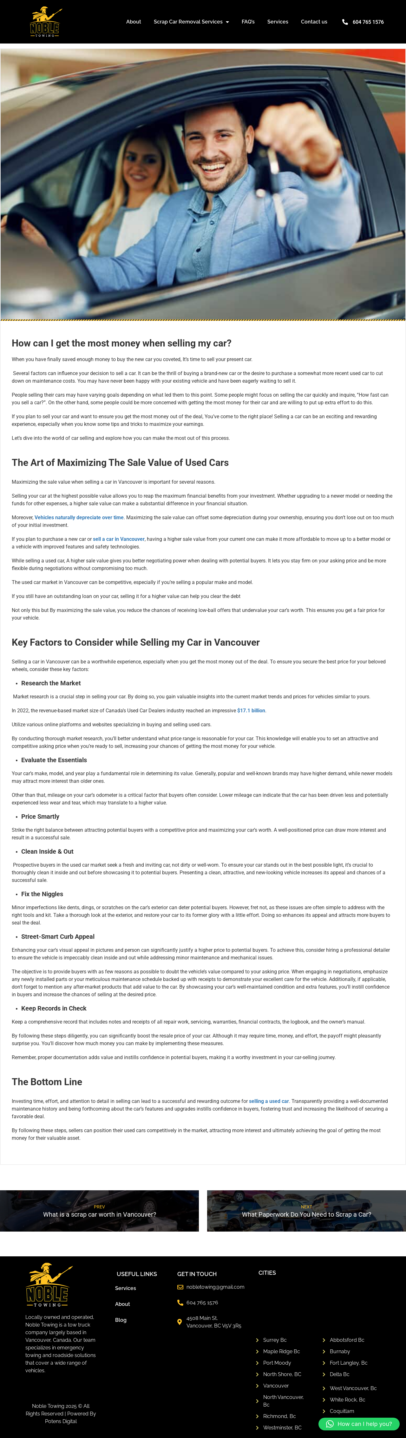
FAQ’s (248, 22)
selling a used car (269, 1101)
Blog (121, 1320)
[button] (359, 1424)
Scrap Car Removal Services (191, 22)
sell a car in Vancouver (119, 539)
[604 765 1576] (345, 22)
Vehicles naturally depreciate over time (79, 517)
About (133, 22)
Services (277, 22)
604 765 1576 (368, 22)
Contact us (314, 22)
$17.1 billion (251, 711)
